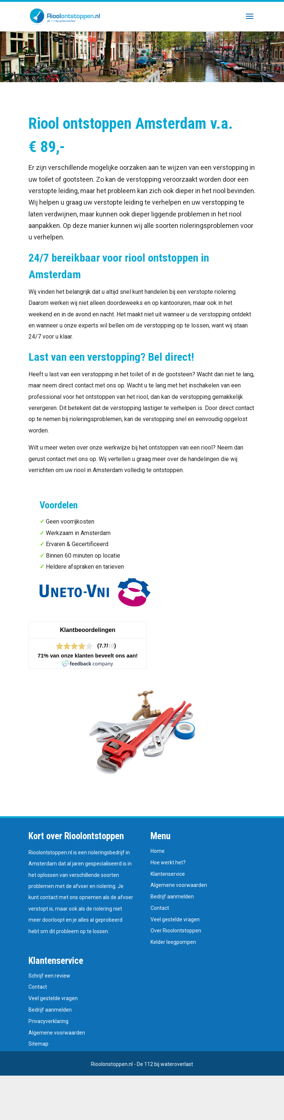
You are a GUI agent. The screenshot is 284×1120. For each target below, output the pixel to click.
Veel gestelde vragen (175, 919)
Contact (160, 908)
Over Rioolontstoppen (176, 931)
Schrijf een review (49, 976)
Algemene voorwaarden (179, 885)
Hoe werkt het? (168, 862)
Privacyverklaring (48, 1021)
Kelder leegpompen (173, 942)
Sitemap (38, 1044)
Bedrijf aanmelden (172, 896)
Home (158, 851)
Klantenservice (168, 874)
